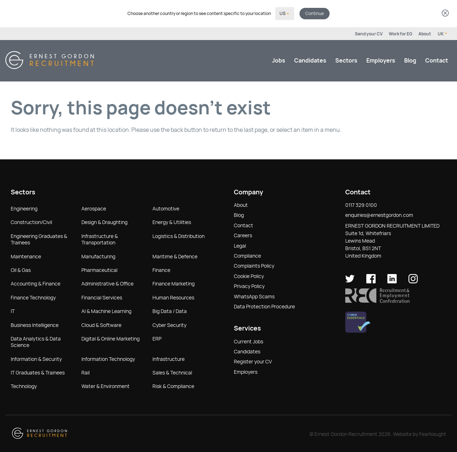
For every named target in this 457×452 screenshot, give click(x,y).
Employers (380, 60)
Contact (436, 60)
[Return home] (49, 66)
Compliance (247, 255)
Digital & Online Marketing (110, 338)
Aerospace (93, 208)
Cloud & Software (101, 324)
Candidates (310, 60)
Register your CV (253, 361)
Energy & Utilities (171, 221)
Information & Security (36, 358)
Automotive (165, 208)
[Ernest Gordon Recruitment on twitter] (350, 281)
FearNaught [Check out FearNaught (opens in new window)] (432, 433)
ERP (156, 338)
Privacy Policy (249, 285)
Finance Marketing (173, 283)
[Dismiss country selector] (445, 13)
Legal (240, 245)
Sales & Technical (172, 372)
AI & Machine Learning (106, 310)
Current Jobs (248, 341)
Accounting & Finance (35, 283)
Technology (24, 385)
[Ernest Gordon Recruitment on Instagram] (413, 281)
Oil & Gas (21, 269)
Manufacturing (98, 256)
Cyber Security (169, 324)
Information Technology (108, 358)
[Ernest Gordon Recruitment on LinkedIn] (392, 281)
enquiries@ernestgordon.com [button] (379, 214)
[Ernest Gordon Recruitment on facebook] (371, 281)
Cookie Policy (249, 275)
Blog (410, 60)
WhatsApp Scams (254, 296)
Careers (243, 235)
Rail (85, 372)
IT (13, 310)
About (424, 33)
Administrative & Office (107, 283)
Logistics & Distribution (178, 235)
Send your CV (369, 33)
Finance (161, 269)
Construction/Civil (31, 221)
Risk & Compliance (173, 385)
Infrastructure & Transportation (99, 238)
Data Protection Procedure (264, 306)
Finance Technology (33, 297)
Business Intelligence (35, 324)
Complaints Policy (254, 265)
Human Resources (173, 297)
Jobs (278, 60)
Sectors (346, 60)
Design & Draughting (104, 221)
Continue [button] (314, 13)
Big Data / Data (169, 310)
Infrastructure (168, 358)
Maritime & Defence (174, 256)
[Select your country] (284, 13)
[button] (377, 300)
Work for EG (400, 33)
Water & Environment (105, 385)
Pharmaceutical (99, 269)
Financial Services (101, 297)
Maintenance (26, 256)
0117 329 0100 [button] (361, 204)
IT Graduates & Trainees (38, 372)
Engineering (24, 208)
